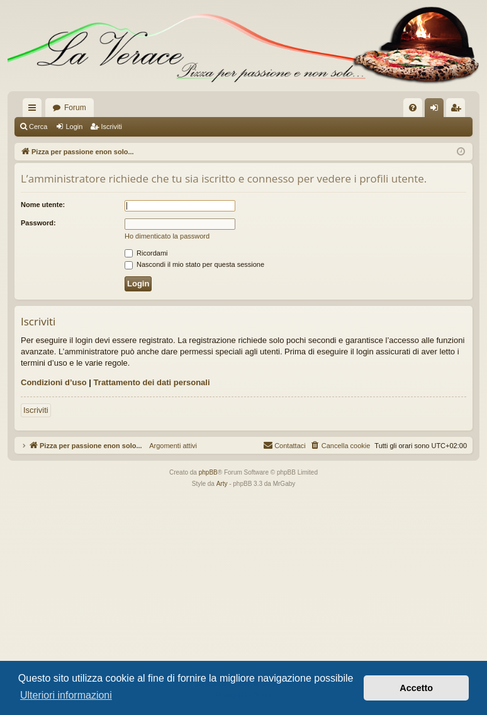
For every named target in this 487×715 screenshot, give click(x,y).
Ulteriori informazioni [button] (66, 695)
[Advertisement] (243, 584)
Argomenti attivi (169, 445)
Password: (38, 223)
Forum (75, 107)
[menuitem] (412, 107)
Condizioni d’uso (54, 382)
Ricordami (146, 253)
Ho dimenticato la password (167, 236)
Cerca (38, 126)
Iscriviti (111, 126)
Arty (222, 483)
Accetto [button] (416, 688)
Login (73, 126)
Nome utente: (43, 204)
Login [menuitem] (437, 110)
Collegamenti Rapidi (35, 110)
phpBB (208, 472)
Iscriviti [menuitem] (458, 110)
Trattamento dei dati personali (152, 382)
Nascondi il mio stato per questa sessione (194, 264)
